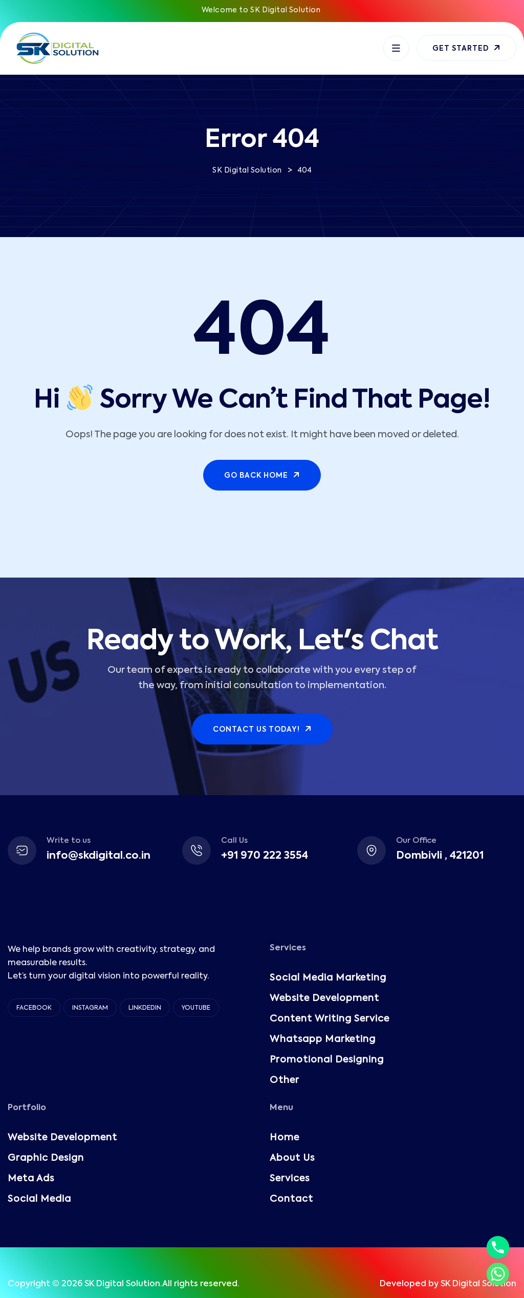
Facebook (34, 1008)
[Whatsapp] (498, 1274)
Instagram (90, 1008)
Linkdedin (144, 1008)
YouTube (196, 1008)
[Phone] (498, 1247)
